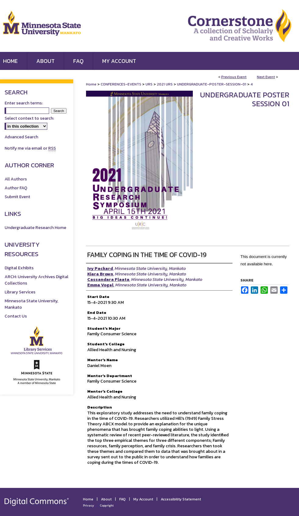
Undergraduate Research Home (35, 227)
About (106, 499)
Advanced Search (21, 137)
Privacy (88, 505)
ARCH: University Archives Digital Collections (36, 280)
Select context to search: (29, 118)
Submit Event (17, 197)
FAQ (122, 499)
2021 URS (165, 84)
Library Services (20, 292)
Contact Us (16, 316)
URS (149, 84)
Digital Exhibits (19, 268)
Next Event (266, 77)
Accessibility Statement (181, 499)
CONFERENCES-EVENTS (121, 84)
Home (91, 84)
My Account (143, 499)
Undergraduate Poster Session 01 (244, 99)
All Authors (16, 179)
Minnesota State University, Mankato (31, 304)
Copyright (107, 505)
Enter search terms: (24, 103)
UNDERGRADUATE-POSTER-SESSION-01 (212, 84)
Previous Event (234, 77)
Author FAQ (16, 188)
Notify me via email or (30, 148)
